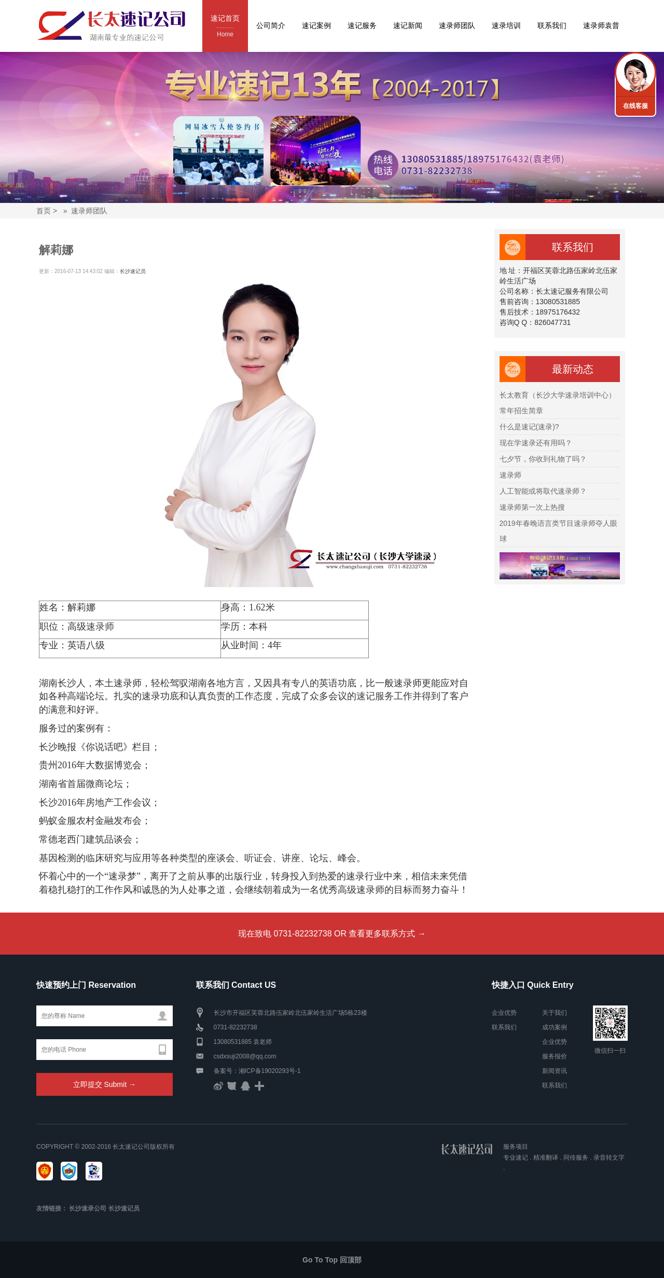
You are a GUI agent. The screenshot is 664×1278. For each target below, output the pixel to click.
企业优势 (504, 1012)
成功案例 (554, 1027)
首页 (43, 211)
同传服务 (575, 1157)
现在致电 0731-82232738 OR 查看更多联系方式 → (332, 933)
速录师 (100, 626)
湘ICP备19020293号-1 (270, 1071)
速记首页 (225, 26)
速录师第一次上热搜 (532, 507)
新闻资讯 (554, 1071)
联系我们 (551, 25)
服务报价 (554, 1056)
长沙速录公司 (87, 1208)
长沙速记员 (133, 271)
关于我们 (554, 1012)
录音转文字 (609, 1157)
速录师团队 (457, 25)
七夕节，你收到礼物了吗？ (543, 459)
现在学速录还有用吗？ (536, 443)
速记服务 (362, 25)
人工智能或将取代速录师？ (543, 491)
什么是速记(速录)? (529, 427)
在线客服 (635, 106)
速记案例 (316, 25)
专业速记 (515, 1157)
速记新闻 (407, 25)
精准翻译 (545, 1157)
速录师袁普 (601, 25)
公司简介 (270, 25)
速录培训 (506, 25)
